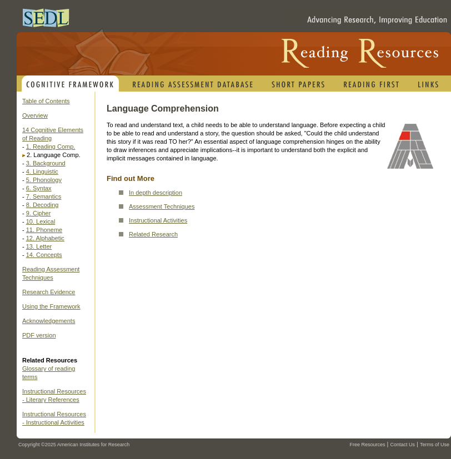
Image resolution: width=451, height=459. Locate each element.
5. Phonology (44, 179)
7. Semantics (44, 196)
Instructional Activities (158, 220)
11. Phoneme (44, 229)
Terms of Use (434, 444)
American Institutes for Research (93, 444)
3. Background (46, 163)
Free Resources (367, 444)
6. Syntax (39, 188)
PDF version (39, 335)
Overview (35, 115)
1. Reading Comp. (51, 146)
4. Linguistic (42, 171)
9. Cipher (38, 213)
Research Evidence (48, 292)
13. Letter (39, 246)
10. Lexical (41, 221)
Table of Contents (46, 101)
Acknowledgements (48, 320)
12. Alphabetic (45, 238)
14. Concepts (44, 254)
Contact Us (402, 444)
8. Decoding (42, 204)
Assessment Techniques (161, 206)
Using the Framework (51, 306)
